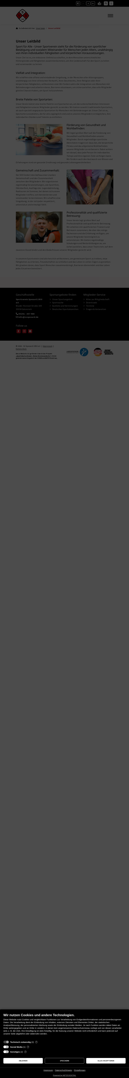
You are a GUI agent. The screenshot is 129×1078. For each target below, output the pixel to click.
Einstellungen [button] (79, 1070)
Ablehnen (23, 1061)
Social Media (16, 1047)
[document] (64, 1026)
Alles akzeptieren (106, 1061)
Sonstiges (15, 1052)
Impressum (48, 1070)
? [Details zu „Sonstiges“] (25, 1052)
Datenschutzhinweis (63, 1070)
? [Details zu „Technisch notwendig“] (36, 1042)
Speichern (64, 1061)
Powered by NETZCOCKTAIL (64, 1075)
